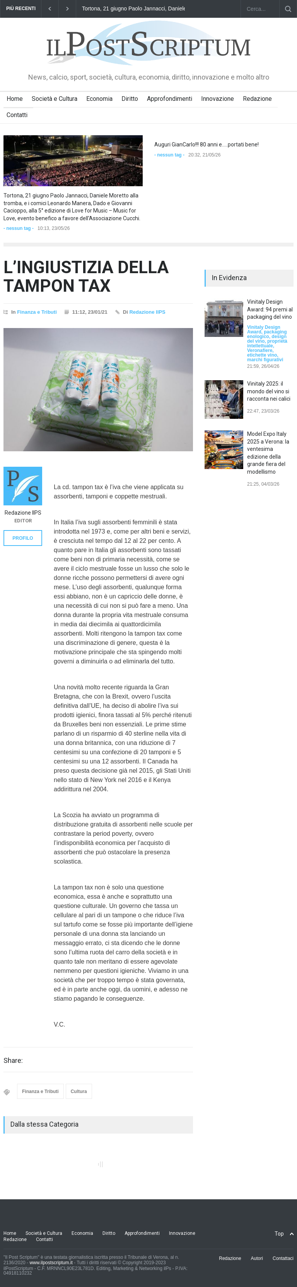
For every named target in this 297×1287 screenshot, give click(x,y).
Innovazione (217, 98)
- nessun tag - (18, 228)
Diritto (129, 98)
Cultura (79, 1091)
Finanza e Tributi (37, 312)
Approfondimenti (169, 98)
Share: (13, 1060)
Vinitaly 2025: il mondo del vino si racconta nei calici (268, 391)
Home (15, 98)
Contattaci (283, 1258)
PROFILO (22, 538)
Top (279, 1234)
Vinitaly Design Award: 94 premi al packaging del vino (270, 309)
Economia (99, 98)
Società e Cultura (54, 98)
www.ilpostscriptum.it (50, 1262)
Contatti (17, 115)
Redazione (257, 98)
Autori (257, 1258)
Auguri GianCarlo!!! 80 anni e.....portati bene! (206, 144)
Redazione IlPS (147, 312)
